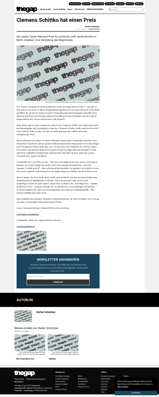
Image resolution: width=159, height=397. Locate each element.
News (103, 392)
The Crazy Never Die (25, 359)
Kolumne (104, 387)
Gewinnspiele (110, 4)
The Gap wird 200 (75, 4)
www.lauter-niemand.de (28, 214)
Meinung (104, 389)
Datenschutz (19, 379)
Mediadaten (19, 382)
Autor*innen (120, 4)
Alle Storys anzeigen (21, 331)
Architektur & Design (62, 376)
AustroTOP (86, 4)
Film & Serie (80, 9)
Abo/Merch (139, 4)
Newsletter (129, 4)
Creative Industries (61, 379)
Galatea (52, 359)
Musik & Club (45, 9)
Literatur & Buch (61, 389)
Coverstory (105, 381)
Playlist (126, 376)
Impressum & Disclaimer (35, 379)
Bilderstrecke (105, 379)
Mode (80, 376)
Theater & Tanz (83, 387)
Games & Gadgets (61, 384)
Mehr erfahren (122, 387)
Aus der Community (108, 376)
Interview (104, 384)
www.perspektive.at (26, 226)
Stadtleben (82, 384)
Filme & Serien (60, 381)
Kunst (70, 9)
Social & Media (59, 9)
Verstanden (136, 393)
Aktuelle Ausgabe (97, 4)
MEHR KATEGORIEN (95, 9)
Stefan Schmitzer (92, 26)
